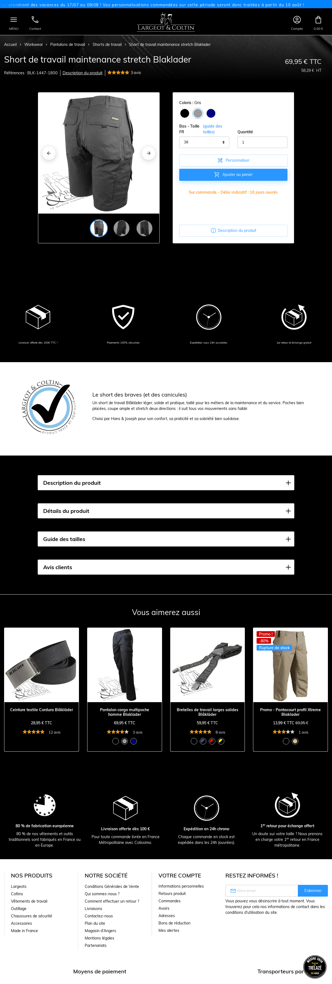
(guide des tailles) (212, 129)
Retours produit (172, 893)
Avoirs (163, 908)
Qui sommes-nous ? (102, 893)
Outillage (19, 908)
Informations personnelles (181, 886)
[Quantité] (262, 142)
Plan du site (95, 923)
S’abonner (313, 890)
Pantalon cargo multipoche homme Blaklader (124, 712)
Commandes (169, 901)
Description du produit (82, 72)
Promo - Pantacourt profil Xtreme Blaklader (290, 712)
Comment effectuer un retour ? (112, 901)
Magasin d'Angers (100, 930)
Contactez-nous (99, 916)
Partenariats (96, 945)
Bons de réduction (174, 923)
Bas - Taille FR (204, 129)
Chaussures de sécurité (31, 916)
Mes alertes (168, 930)
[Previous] (48, 153)
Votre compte (179, 875)
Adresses (166, 915)
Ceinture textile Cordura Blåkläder (41, 710)
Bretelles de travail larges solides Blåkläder (207, 712)
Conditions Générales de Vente (112, 886)
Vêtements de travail (29, 901)
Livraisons (93, 908)
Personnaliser (233, 160)
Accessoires (21, 923)
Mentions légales (99, 938)
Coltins (17, 893)
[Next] (148, 153)
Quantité (245, 131)
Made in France (24, 930)
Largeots (19, 886)
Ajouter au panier (233, 174)
